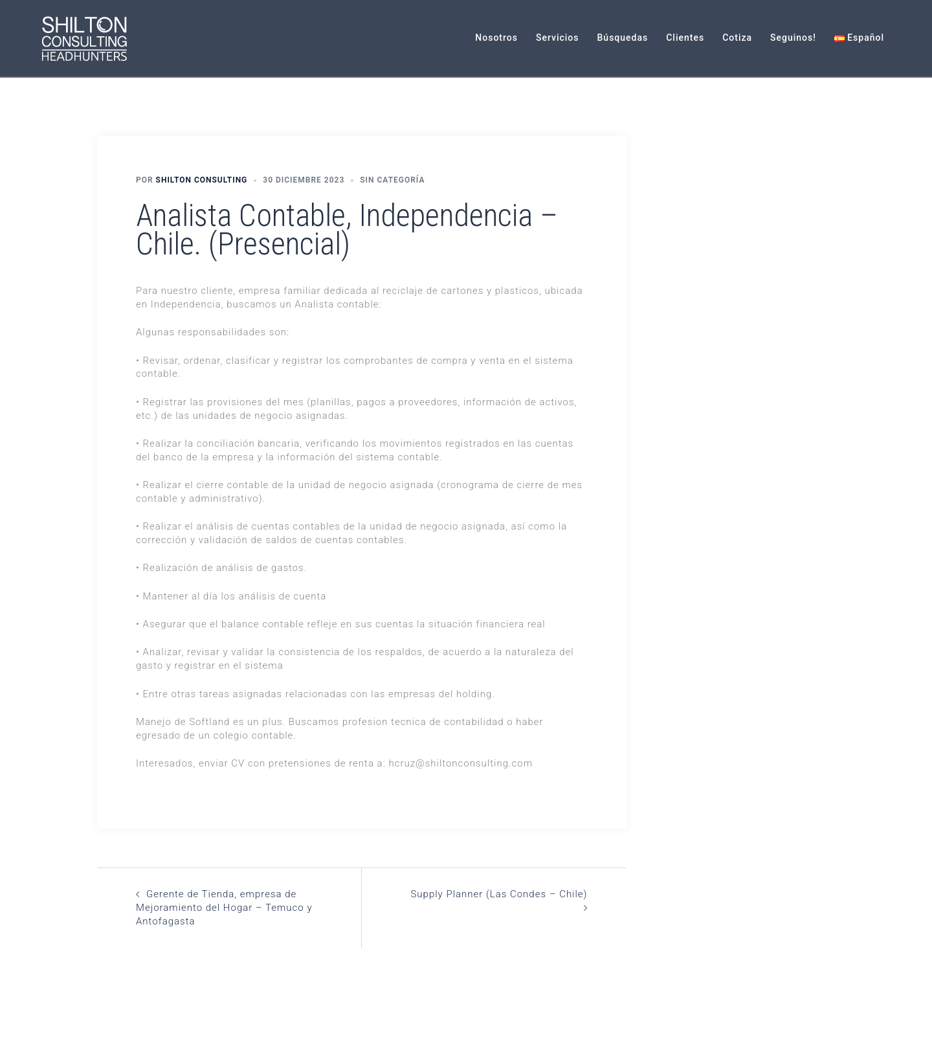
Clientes (685, 37)
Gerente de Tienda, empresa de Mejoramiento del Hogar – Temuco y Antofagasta (224, 907)
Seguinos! (793, 37)
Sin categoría (392, 180)
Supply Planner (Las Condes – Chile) (498, 894)
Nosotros (496, 37)
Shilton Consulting (202, 180)
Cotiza (737, 37)
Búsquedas (623, 37)
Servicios (557, 37)
